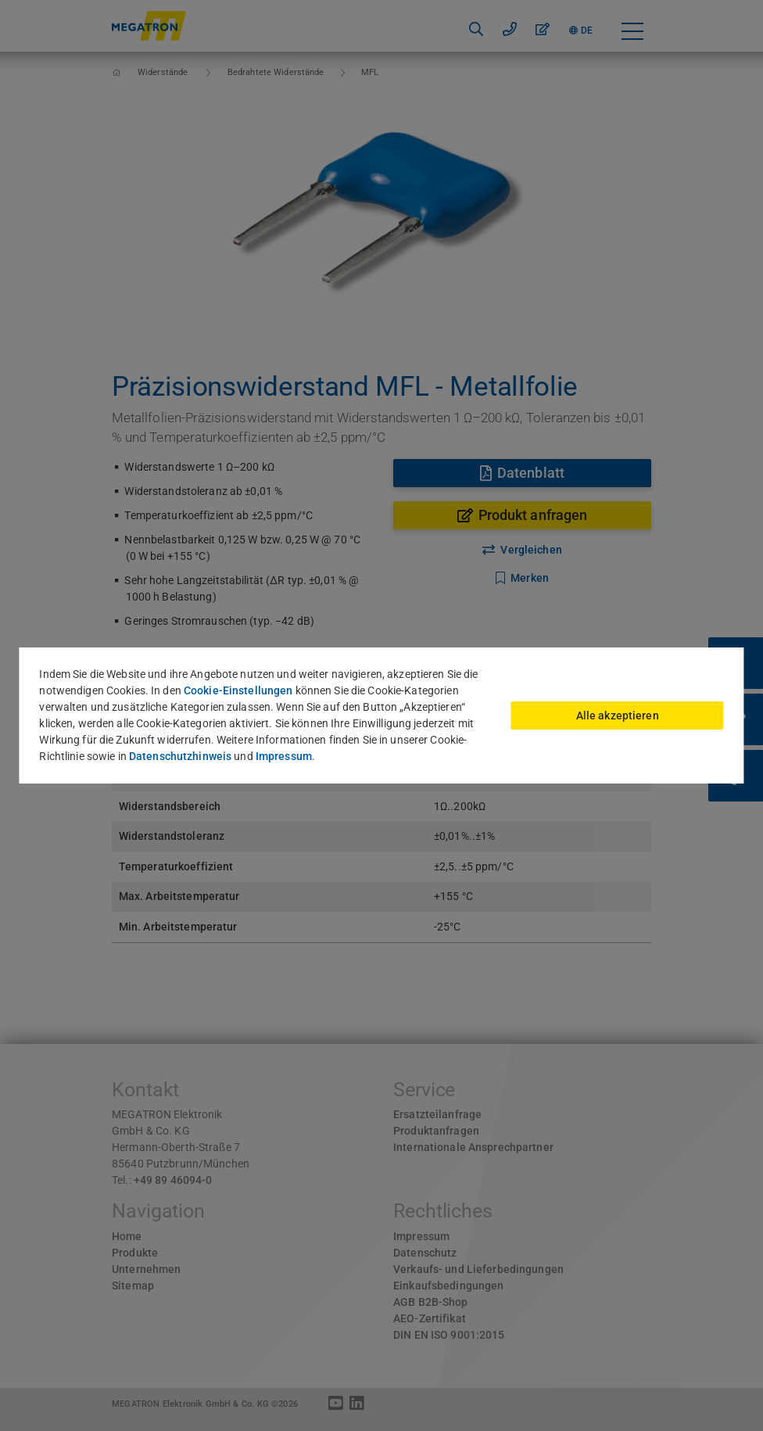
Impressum (284, 756)
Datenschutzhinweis (180, 756)
